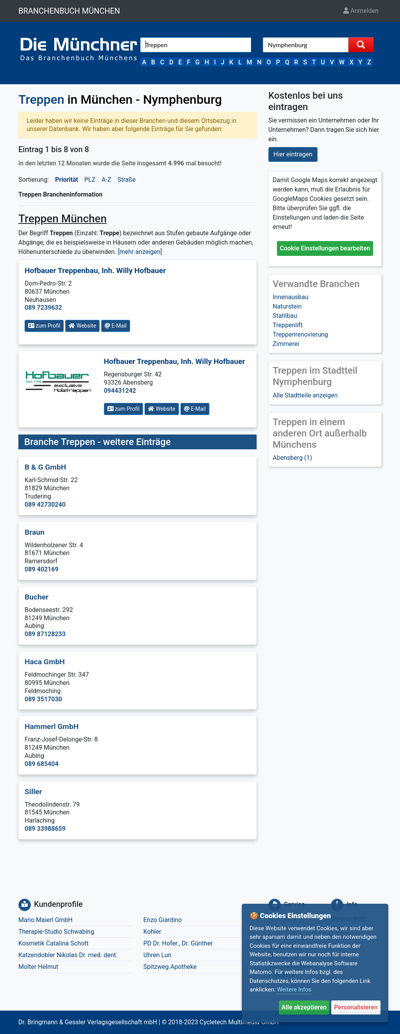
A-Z (106, 179)
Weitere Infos (294, 989)
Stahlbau (285, 315)
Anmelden (361, 10)
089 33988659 (45, 828)
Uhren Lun (157, 955)
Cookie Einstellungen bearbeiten (325, 248)
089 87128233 (45, 634)
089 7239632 (43, 307)
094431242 (120, 390)
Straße (127, 179)
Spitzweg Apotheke (170, 966)
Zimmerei (286, 344)
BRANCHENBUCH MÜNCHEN (69, 11)
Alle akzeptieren (304, 1007)
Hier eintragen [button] (292, 154)
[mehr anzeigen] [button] (140, 251)
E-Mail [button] (116, 326)
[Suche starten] (361, 44)
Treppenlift (288, 325)
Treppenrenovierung (300, 334)
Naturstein (287, 306)
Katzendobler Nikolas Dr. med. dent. (68, 955)
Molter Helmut (38, 966)
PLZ (89, 179)
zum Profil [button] (44, 326)
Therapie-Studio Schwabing (56, 931)
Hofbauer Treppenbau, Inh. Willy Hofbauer (95, 270)
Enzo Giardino (162, 920)
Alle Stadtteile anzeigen (305, 395)
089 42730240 (45, 504)
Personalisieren (356, 1007)
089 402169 (42, 569)
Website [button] (82, 326)
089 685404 (42, 764)
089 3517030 (43, 699)
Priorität (66, 179)
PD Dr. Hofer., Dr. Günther (178, 943)
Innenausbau (291, 297)
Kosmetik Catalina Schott (53, 943)
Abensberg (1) (292, 457)
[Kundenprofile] (24, 905)
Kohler (152, 931)
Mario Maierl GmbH (45, 920)
